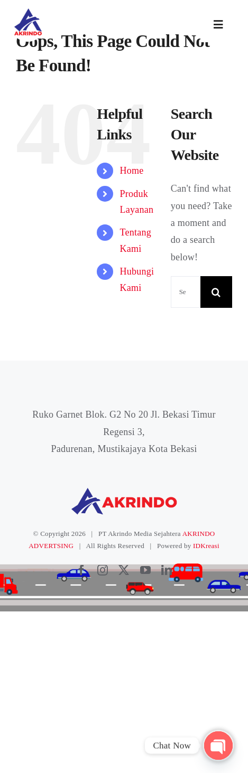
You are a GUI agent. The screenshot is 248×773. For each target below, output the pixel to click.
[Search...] (185, 292)
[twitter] (123, 570)
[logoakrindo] (28, 12)
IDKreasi (206, 546)
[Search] (216, 292)
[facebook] (81, 570)
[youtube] (145, 570)
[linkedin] (166, 570)
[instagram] (102, 570)
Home (131, 170)
